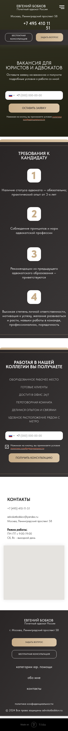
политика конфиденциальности (34, 703)
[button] (49, 37)
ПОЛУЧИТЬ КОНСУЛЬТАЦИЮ (34, 457)
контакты (34, 688)
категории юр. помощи (34, 667)
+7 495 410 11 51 (36, 26)
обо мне (34, 677)
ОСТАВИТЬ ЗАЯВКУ (34, 108)
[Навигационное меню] (61, 7)
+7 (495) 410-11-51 (18, 508)
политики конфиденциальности (42, 118)
